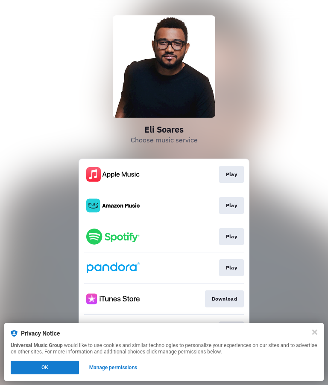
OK (44, 368)
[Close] (315, 332)
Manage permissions (113, 368)
